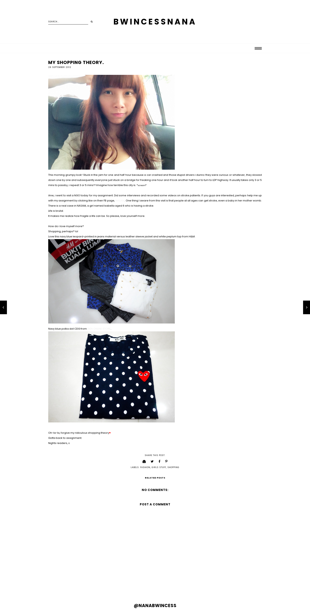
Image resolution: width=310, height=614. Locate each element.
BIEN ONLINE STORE (99, 329)
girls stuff (159, 467)
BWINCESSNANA (155, 21)
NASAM (120, 200)
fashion (145, 467)
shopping (173, 467)
